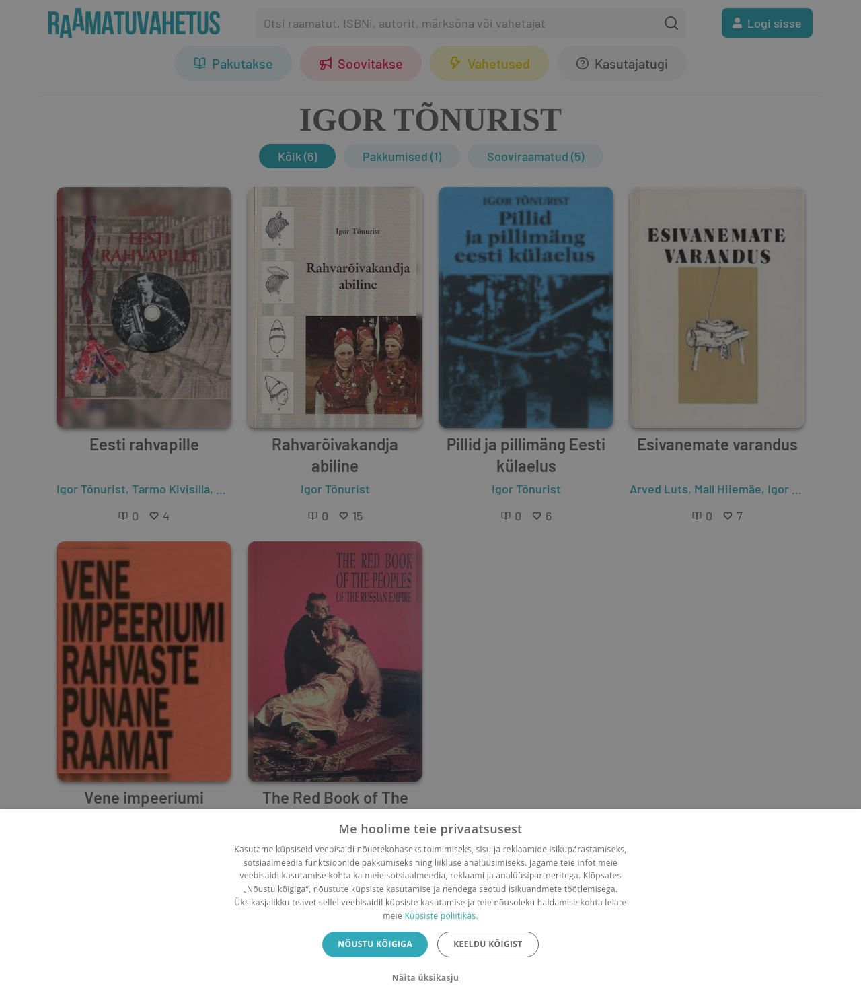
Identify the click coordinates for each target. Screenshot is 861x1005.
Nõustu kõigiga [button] (375, 944)
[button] (430, 978)
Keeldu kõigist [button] (488, 944)
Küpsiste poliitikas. (441, 916)
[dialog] (430, 907)
